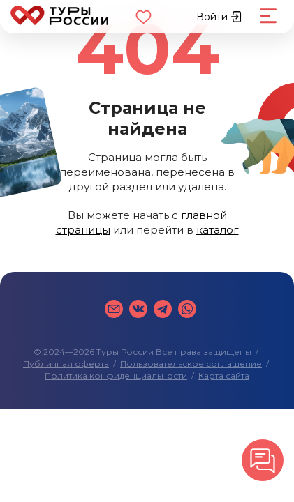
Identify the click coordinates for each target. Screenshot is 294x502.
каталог (217, 229)
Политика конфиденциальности (116, 375)
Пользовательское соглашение (191, 363)
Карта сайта (223, 375)
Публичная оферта (66, 363)
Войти (219, 16)
